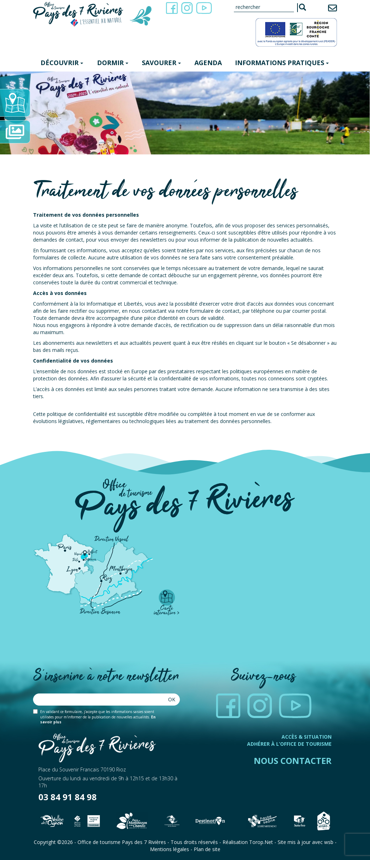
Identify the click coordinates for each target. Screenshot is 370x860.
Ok (171, 699)
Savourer (161, 62)
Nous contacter (293, 760)
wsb (328, 842)
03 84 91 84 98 (67, 797)
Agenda (208, 62)
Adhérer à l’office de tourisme (289, 743)
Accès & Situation (306, 736)
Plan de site (207, 849)
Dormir (112, 62)
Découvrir (62, 62)
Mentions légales (169, 849)
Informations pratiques (282, 62)
